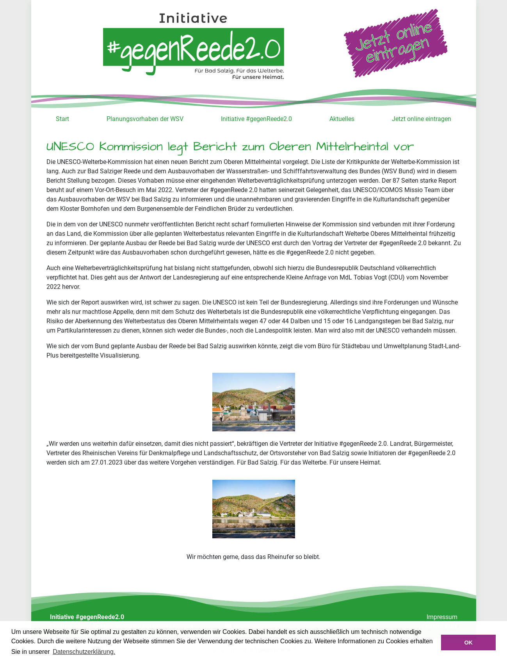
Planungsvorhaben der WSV (145, 119)
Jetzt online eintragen (421, 119)
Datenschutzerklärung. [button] (84, 651)
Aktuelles (341, 119)
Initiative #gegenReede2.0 (256, 119)
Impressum (442, 617)
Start (62, 119)
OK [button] (468, 642)
